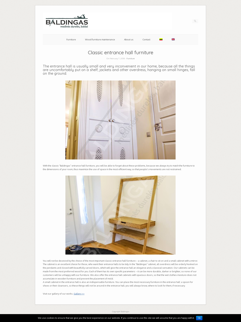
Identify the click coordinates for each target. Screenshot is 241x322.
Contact (146, 39)
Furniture (71, 39)
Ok (199, 318)
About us (128, 39)
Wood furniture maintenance (100, 39)
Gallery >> (79, 293)
